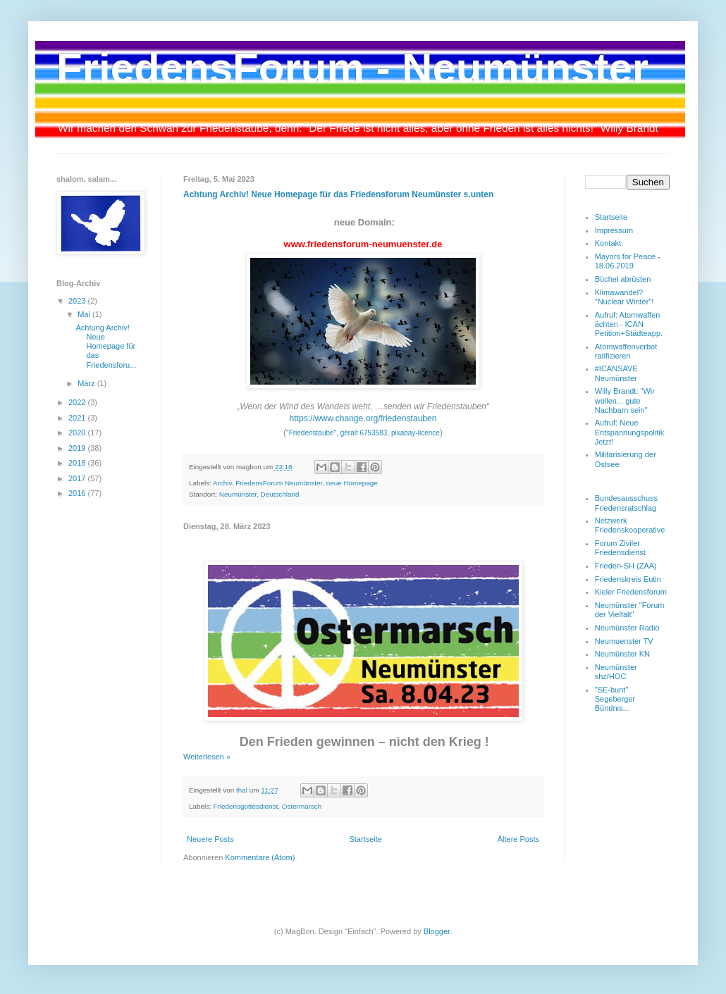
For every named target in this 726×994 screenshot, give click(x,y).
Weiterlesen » (206, 756)
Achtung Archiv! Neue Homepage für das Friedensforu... (105, 346)
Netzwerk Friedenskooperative (630, 525)
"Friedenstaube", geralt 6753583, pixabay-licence (363, 433)
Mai (85, 314)
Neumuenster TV (624, 641)
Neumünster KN (622, 654)
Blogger (437, 931)
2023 (78, 301)
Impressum (614, 230)
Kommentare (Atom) (260, 857)
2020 (78, 432)
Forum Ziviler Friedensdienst (620, 548)
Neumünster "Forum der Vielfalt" (630, 610)
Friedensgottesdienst (246, 806)
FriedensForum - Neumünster (352, 68)
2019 (78, 448)
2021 (78, 418)
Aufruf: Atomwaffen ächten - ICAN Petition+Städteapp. (629, 324)
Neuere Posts (210, 839)
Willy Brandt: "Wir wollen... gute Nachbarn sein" (625, 400)
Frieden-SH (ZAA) (626, 565)
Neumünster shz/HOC (616, 672)
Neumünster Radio (627, 627)
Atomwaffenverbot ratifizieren (626, 351)
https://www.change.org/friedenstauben (362, 418)
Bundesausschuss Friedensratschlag (626, 502)
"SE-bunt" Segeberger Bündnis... (615, 698)
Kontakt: (609, 243)
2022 (78, 402)
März (87, 383)
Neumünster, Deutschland (259, 494)
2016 (78, 493)
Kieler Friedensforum (631, 592)
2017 (78, 478)
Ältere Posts (518, 839)
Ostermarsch (302, 806)
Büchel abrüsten (623, 279)
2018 (78, 463)
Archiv (222, 483)
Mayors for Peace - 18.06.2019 (627, 261)
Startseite (365, 839)
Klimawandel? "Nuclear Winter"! (624, 297)
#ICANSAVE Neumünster (616, 373)
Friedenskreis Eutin (628, 579)
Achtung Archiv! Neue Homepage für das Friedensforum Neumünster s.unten (338, 194)
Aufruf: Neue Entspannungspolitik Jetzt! (629, 431)
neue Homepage (352, 483)
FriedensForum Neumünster (278, 483)
